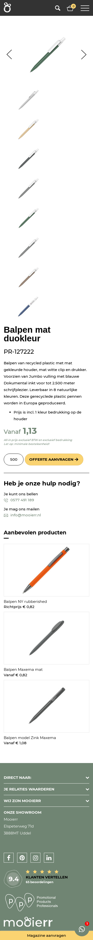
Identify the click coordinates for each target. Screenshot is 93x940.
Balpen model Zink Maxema (30, 737)
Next (83, 54)
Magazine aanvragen (46, 935)
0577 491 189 (19, 500)
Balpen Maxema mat (23, 669)
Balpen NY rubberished (25, 601)
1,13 (30, 430)
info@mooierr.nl (22, 515)
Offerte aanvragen (51, 459)
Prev (9, 54)
